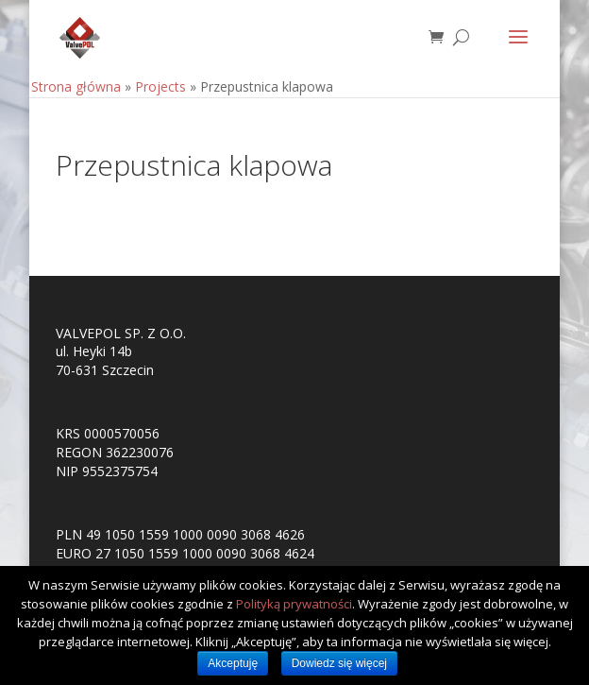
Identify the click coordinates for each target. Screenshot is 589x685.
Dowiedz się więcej (339, 663)
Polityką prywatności (294, 603)
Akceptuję (233, 663)
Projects (160, 86)
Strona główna (76, 86)
